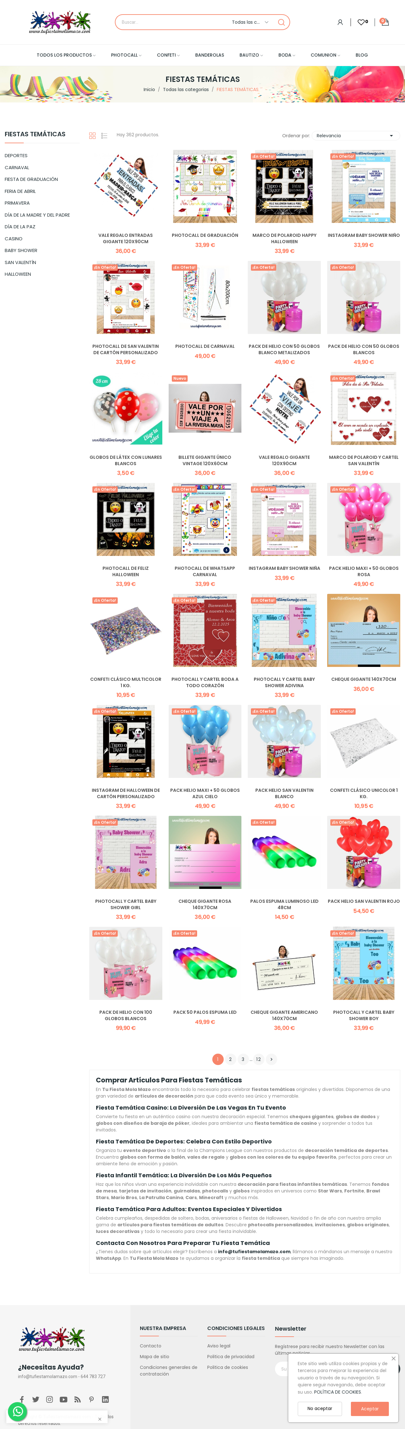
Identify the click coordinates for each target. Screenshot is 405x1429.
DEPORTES (16, 155)
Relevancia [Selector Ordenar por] (356, 135)
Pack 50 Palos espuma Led (205, 1012)
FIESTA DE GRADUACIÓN (31, 179)
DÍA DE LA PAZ (20, 226)
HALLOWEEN (18, 274)
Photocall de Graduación (205, 235)
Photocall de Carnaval (205, 346)
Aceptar (370, 1409)
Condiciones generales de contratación (168, 1370)
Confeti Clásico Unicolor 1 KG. (364, 793)
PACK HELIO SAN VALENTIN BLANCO (284, 793)
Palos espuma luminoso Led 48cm (284, 904)
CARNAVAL (17, 167)
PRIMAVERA (17, 203)
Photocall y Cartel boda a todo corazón (205, 682)
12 (258, 1059)
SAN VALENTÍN (20, 262)
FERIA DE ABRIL (20, 191)
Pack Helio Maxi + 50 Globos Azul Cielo (205, 793)
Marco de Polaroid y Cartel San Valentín (364, 460)
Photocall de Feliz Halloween (126, 571)
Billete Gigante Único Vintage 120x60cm (204, 460)
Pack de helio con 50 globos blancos (363, 349)
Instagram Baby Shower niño (364, 235)
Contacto (150, 1346)
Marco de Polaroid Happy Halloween (284, 238)
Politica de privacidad (230, 1356)
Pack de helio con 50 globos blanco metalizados (284, 349)
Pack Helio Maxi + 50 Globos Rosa (364, 571)
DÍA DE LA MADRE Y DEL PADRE (37, 215)
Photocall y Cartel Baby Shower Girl (125, 904)
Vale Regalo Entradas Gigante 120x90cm (125, 238)
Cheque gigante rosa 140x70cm (204, 904)
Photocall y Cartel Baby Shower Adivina (284, 682)
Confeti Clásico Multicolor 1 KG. (125, 682)
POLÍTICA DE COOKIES (337, 1392)
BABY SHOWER (21, 250)
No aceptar (320, 1408)
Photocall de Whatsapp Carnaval (205, 571)
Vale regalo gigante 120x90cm (284, 460)
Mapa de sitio (154, 1356)
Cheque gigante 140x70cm (363, 679)
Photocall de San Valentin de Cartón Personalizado (125, 349)
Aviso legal (218, 1346)
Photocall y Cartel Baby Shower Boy (363, 1015)
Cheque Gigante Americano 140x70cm (284, 1015)
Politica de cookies (227, 1367)
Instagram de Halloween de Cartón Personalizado (126, 793)
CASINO (13, 238)
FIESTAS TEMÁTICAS (35, 135)
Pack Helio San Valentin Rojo (364, 901)
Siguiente (271, 1059)
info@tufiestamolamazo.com (254, 1251)
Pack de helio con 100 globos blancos (125, 1015)
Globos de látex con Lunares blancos (126, 460)
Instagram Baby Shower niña (284, 568)
